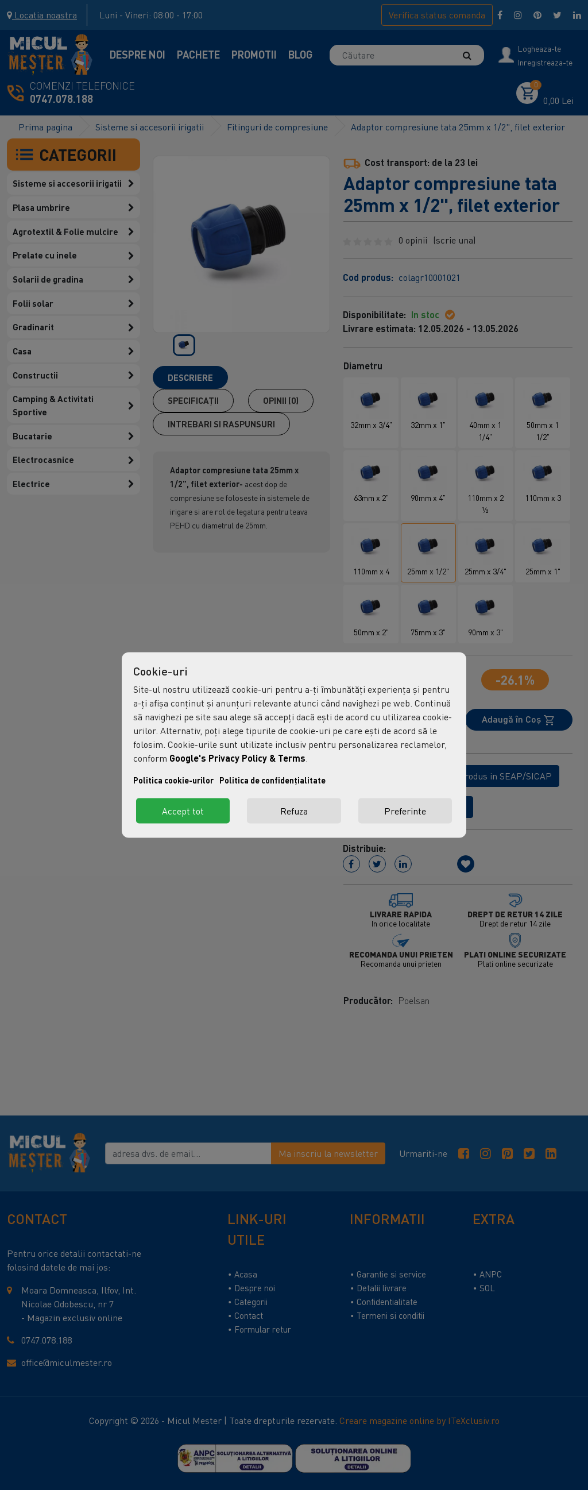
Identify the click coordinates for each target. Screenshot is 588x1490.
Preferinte (405, 811)
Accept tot (183, 811)
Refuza (294, 811)
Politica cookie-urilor (173, 780)
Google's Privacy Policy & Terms (237, 757)
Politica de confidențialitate (272, 780)
